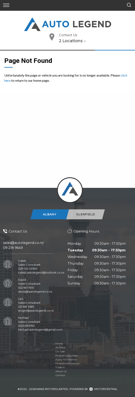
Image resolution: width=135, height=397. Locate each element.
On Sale (60, 351)
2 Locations (71, 40)
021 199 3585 (26, 306)
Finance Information (67, 363)
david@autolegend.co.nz (35, 291)
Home (59, 343)
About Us (61, 371)
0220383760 (26, 325)
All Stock (60, 347)
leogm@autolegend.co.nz (36, 310)
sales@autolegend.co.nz (23, 243)
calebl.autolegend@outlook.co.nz (41, 272)
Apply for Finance (66, 359)
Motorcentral (103, 389)
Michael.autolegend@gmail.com (40, 329)
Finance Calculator (66, 355)
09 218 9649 (13, 248)
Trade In (60, 367)
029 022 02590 (27, 268)
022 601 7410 (26, 287)
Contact (60, 375)
